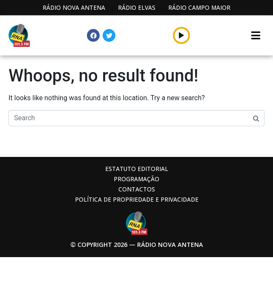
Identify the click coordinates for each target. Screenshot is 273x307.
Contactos (136, 189)
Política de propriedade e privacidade (136, 199)
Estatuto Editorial (136, 169)
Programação (136, 179)
